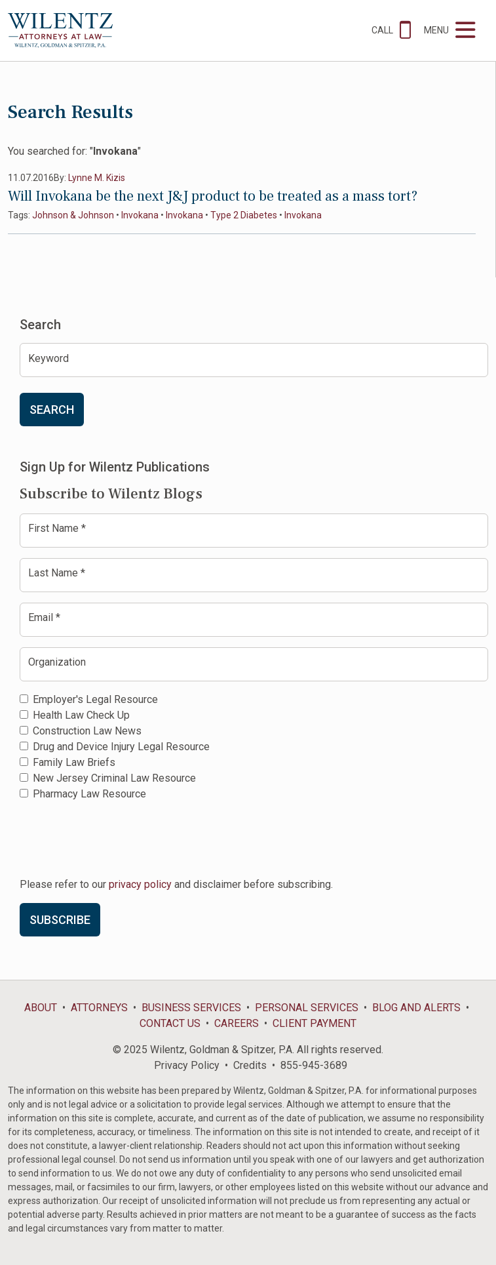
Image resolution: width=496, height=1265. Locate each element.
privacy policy (140, 884)
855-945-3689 (313, 1065)
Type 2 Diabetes (243, 215)
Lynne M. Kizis (96, 177)
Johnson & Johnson (73, 215)
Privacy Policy (186, 1065)
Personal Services (306, 1007)
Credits (250, 1065)
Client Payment (314, 1023)
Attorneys (99, 1007)
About (40, 1007)
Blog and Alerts (416, 1007)
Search (51, 409)
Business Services (191, 1007)
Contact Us (170, 1023)
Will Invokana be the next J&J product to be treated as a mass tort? (212, 196)
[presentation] (119, 838)
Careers (236, 1023)
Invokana (140, 215)
